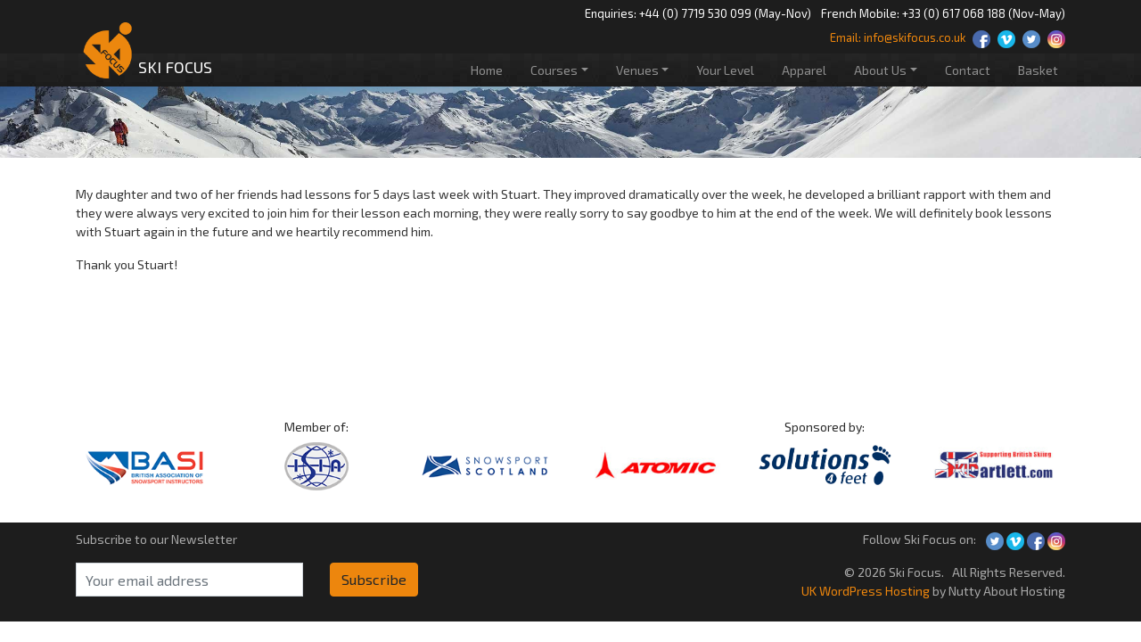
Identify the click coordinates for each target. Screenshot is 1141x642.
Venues (637, 70)
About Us (880, 70)
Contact (967, 70)
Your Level (725, 70)
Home (487, 70)
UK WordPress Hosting (865, 590)
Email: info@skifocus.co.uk (897, 37)
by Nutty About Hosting (997, 590)
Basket (1038, 70)
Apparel (804, 70)
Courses (554, 70)
